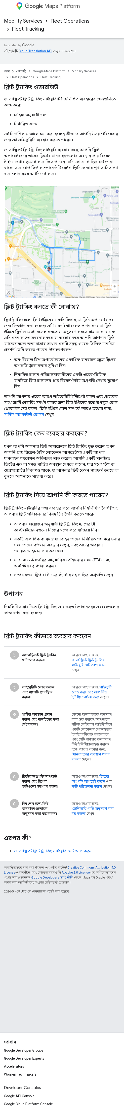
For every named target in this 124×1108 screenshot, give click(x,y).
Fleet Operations (69, 21)
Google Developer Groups (23, 1050)
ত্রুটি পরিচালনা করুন (87, 786)
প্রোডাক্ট (21, 71)
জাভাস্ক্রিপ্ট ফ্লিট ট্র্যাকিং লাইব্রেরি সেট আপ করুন (53, 851)
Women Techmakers (20, 1074)
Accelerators (14, 1066)
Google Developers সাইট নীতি (52, 877)
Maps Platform (52, 6)
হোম (7, 71)
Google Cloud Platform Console (28, 1104)
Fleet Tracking (28, 29)
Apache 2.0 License (76, 872)
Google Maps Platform (49, 71)
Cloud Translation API (35, 51)
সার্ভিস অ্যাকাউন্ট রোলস (24, 414)
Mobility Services (23, 21)
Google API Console (19, 1096)
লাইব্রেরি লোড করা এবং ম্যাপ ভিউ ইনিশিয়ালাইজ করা (92, 692)
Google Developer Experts (24, 1058)
